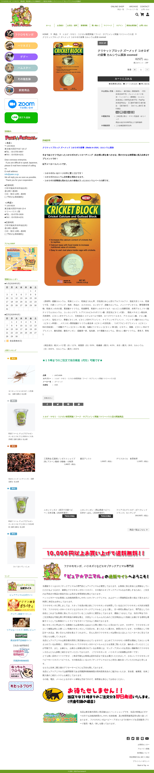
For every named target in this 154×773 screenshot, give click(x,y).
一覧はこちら (139, 530)
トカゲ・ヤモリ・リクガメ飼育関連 (77, 34)
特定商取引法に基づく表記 (139, 757)
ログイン (119, 25)
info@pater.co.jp (12, 174)
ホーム (48, 25)
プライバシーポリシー (141, 761)
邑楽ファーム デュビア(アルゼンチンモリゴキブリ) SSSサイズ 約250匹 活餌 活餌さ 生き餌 (20, 436)
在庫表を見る (116, 84)
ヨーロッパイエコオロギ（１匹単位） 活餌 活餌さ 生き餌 (20, 392)
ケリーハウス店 (127, 34)
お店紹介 (60, 25)
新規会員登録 (132, 25)
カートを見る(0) (131, 84)
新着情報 (84, 25)
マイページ (108, 25)
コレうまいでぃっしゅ (21, 567)
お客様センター (143, 745)
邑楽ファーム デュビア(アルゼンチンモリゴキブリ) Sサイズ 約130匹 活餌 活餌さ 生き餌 (21, 524)
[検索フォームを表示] (137, 14)
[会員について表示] (146, 14)
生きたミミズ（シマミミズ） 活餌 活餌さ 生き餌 (21, 480)
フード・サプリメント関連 (106, 34)
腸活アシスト (86, 459)
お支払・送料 (72, 25)
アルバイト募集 (143, 749)
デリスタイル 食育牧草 (127, 459)
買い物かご (96, 25)
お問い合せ (143, 25)
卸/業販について (143, 753)
